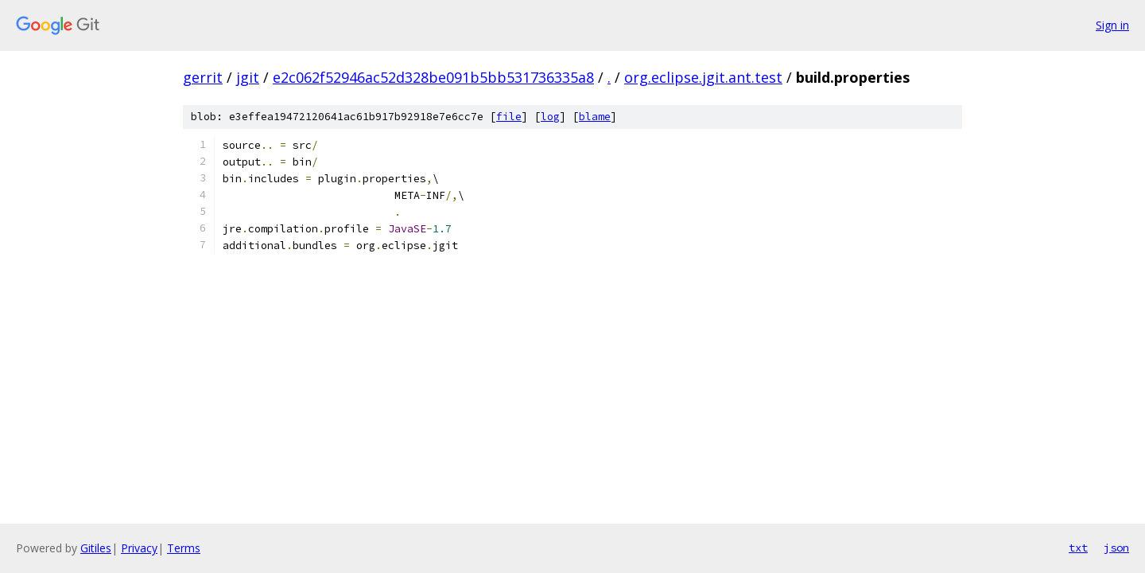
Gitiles (95, 547)
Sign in (1112, 25)
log (550, 116)
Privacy (139, 547)
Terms (183, 547)
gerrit (203, 77)
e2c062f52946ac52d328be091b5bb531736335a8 (433, 77)
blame (595, 116)
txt (1078, 547)
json (1116, 547)
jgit (247, 77)
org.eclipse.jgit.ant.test (703, 77)
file (509, 116)
